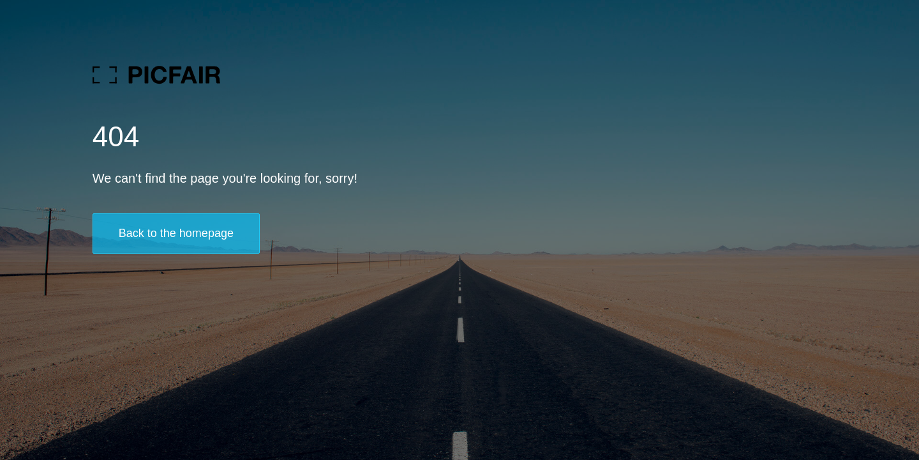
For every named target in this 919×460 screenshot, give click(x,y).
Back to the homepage (176, 233)
